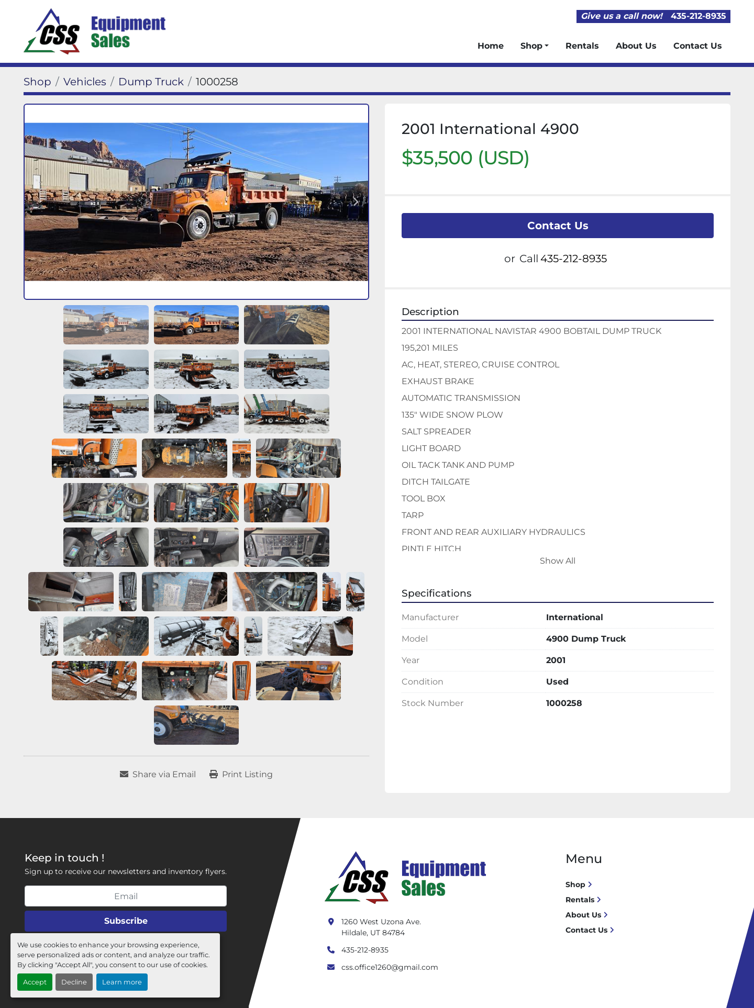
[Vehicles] (84, 81)
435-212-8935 (698, 16)
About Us (636, 46)
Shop (531, 46)
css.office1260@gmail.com (389, 967)
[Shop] (37, 81)
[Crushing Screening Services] (407, 877)
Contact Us (697, 46)
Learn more (122, 982)
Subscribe (126, 921)
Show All (557, 561)
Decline (74, 982)
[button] (534, 46)
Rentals (582, 46)
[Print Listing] (241, 775)
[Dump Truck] (151, 81)
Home (491, 46)
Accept (35, 982)
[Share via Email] (158, 775)
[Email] (126, 896)
